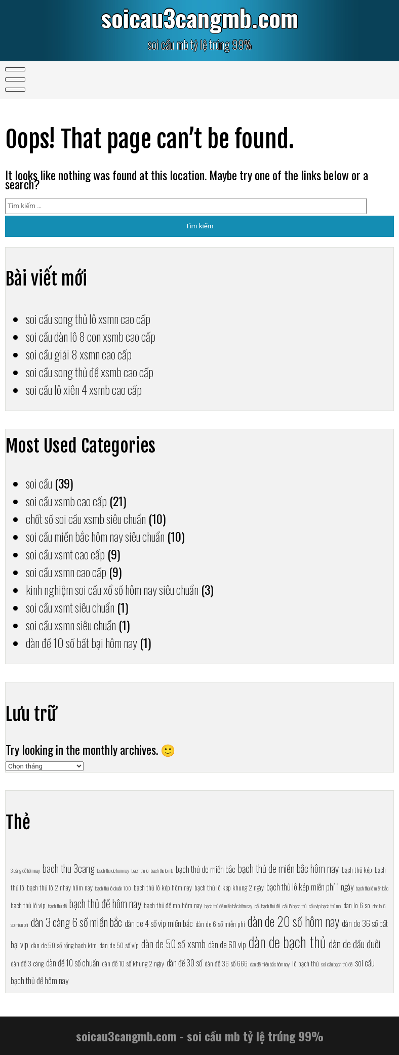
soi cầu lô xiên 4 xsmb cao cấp (84, 389)
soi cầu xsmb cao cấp (66, 501)
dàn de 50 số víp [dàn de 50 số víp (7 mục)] (119, 945)
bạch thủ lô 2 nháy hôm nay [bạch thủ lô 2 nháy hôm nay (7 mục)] (60, 887)
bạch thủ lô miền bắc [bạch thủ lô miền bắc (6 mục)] (372, 888)
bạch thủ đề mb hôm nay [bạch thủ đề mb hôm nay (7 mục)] (173, 905)
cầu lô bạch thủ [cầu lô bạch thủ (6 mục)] (294, 906)
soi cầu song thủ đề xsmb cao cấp (89, 372)
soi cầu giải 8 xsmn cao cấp (79, 354)
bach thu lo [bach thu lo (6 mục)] (140, 870)
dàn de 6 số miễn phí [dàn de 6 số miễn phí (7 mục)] (220, 924)
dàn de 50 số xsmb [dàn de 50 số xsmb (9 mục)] (173, 943)
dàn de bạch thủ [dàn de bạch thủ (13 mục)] (287, 941)
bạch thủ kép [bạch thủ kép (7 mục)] (357, 870)
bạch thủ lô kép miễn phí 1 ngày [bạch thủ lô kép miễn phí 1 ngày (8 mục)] (309, 886)
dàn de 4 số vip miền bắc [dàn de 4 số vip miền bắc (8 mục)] (159, 923)
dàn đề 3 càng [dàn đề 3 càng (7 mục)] (27, 963)
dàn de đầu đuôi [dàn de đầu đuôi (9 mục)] (354, 943)
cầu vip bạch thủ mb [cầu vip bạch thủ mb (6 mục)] (325, 906)
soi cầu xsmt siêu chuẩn (70, 607)
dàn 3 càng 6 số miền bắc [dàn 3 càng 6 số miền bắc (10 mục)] (76, 921)
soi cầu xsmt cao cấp (65, 554)
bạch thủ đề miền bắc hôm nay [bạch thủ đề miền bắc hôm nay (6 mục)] (228, 906)
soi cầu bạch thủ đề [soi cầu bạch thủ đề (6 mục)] (336, 964)
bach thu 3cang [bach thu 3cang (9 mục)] (69, 868)
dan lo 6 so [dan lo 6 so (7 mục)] (356, 905)
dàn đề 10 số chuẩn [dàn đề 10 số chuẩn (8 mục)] (72, 962)
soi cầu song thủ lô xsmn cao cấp (88, 319)
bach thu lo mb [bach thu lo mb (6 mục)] (162, 870)
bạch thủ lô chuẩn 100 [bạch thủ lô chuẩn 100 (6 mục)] (113, 888)
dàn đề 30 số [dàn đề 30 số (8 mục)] (184, 962)
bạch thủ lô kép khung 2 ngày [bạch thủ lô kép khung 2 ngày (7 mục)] (229, 887)
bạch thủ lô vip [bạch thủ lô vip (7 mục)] (28, 905)
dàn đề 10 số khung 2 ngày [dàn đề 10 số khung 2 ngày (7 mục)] (133, 963)
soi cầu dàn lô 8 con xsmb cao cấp (90, 336)
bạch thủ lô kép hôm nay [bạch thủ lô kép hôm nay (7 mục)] (163, 887)
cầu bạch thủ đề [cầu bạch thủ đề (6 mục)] (267, 906)
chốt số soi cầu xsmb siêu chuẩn (86, 519)
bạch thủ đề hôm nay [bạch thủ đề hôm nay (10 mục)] (105, 903)
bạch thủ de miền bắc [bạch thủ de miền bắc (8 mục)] (205, 869)
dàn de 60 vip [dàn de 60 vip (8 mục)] (227, 944)
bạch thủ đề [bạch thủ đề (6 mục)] (57, 906)
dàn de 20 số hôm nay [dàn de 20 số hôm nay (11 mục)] (293, 921)
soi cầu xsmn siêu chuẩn (71, 625)
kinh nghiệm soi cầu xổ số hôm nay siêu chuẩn (112, 589)
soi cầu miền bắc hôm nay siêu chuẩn (95, 536)
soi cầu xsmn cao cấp (66, 572)
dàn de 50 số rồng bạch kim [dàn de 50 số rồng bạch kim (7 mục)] (64, 945)
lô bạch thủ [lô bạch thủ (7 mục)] (305, 963)
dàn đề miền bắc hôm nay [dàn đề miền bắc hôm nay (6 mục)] (270, 964)
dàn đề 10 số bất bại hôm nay (81, 643)
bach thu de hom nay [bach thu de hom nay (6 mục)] (113, 870)
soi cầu (39, 483)
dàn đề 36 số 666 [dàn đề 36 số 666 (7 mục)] (226, 963)
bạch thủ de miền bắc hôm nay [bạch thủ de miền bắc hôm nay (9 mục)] (288, 868)
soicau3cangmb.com (199, 17)
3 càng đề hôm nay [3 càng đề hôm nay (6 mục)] (25, 870)
